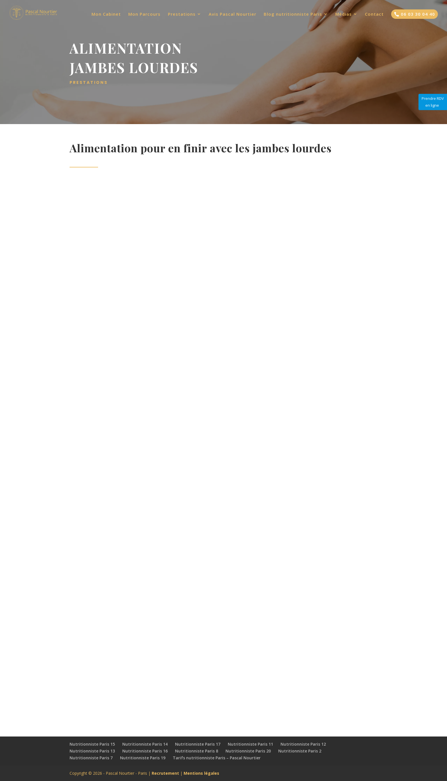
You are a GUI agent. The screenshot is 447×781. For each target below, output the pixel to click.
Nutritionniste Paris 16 (145, 751)
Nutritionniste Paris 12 (303, 744)
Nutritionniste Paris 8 (196, 751)
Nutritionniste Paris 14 (145, 744)
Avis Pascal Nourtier (232, 14)
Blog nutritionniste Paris (293, 14)
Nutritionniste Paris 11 (250, 744)
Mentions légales (201, 773)
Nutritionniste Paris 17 (197, 744)
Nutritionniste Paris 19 (142, 757)
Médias (343, 14)
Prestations (182, 14)
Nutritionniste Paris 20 (248, 751)
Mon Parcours (144, 14)
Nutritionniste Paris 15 (92, 744)
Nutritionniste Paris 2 (299, 751)
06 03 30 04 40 (414, 14)
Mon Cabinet (106, 14)
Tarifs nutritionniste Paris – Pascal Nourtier (217, 757)
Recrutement (165, 773)
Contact (374, 14)
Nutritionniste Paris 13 (92, 751)
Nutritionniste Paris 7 (91, 757)
